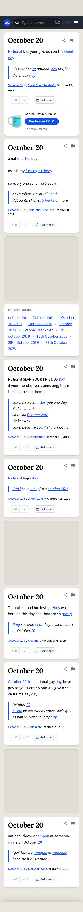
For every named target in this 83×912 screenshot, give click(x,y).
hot (39, 624)
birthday (45, 171)
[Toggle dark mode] (67, 22)
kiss (54, 69)
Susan (17, 711)
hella (49, 427)
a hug (35, 489)
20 (34, 69)
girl (50, 608)
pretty (67, 614)
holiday (31, 158)
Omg (16, 624)
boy (57, 608)
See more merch (36, 129)
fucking (31, 171)
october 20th (58, 489)
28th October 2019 (23, 342)
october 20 (17, 318)
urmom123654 (37, 499)
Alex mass (34, 640)
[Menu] (75, 22)
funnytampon (37, 869)
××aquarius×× (36, 437)
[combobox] (37, 22)
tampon (42, 836)
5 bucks (48, 200)
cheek (69, 51)
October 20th (43, 318)
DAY (62, 379)
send (53, 194)
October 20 (15, 85)
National (15, 51)
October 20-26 (40, 324)
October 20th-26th (38, 330)
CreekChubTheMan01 (42, 85)
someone (59, 853)
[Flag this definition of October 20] (71, 40)
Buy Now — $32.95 (41, 121)
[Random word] (57, 22)
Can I (16, 489)
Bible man (34, 727)
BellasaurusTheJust (41, 210)
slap (29, 392)
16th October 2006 (52, 336)
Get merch (45, 100)
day (11, 58)
